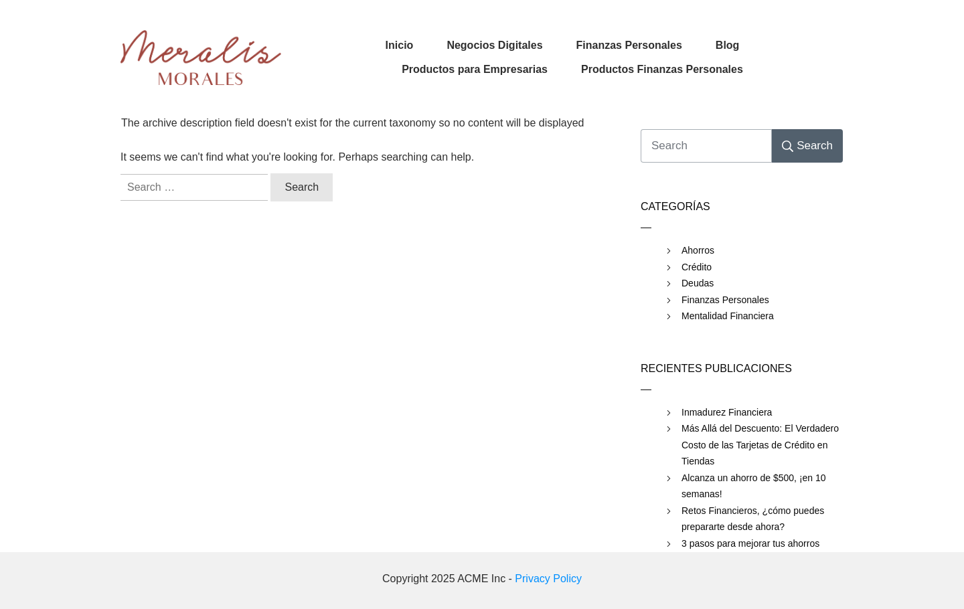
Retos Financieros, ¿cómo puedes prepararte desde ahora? (752, 519)
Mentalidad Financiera (727, 316)
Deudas (697, 283)
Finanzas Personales (725, 299)
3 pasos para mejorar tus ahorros (750, 543)
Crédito (696, 267)
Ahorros (697, 250)
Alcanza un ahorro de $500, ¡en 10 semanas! (753, 486)
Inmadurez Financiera (726, 412)
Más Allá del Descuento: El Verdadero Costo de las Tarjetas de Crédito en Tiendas (760, 444)
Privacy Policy (548, 578)
